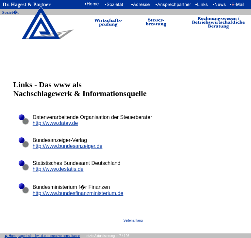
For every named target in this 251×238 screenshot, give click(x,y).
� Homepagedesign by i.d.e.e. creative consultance (42, 236)
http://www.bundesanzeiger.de (67, 146)
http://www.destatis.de (58, 169)
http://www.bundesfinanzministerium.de (78, 193)
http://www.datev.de (55, 123)
